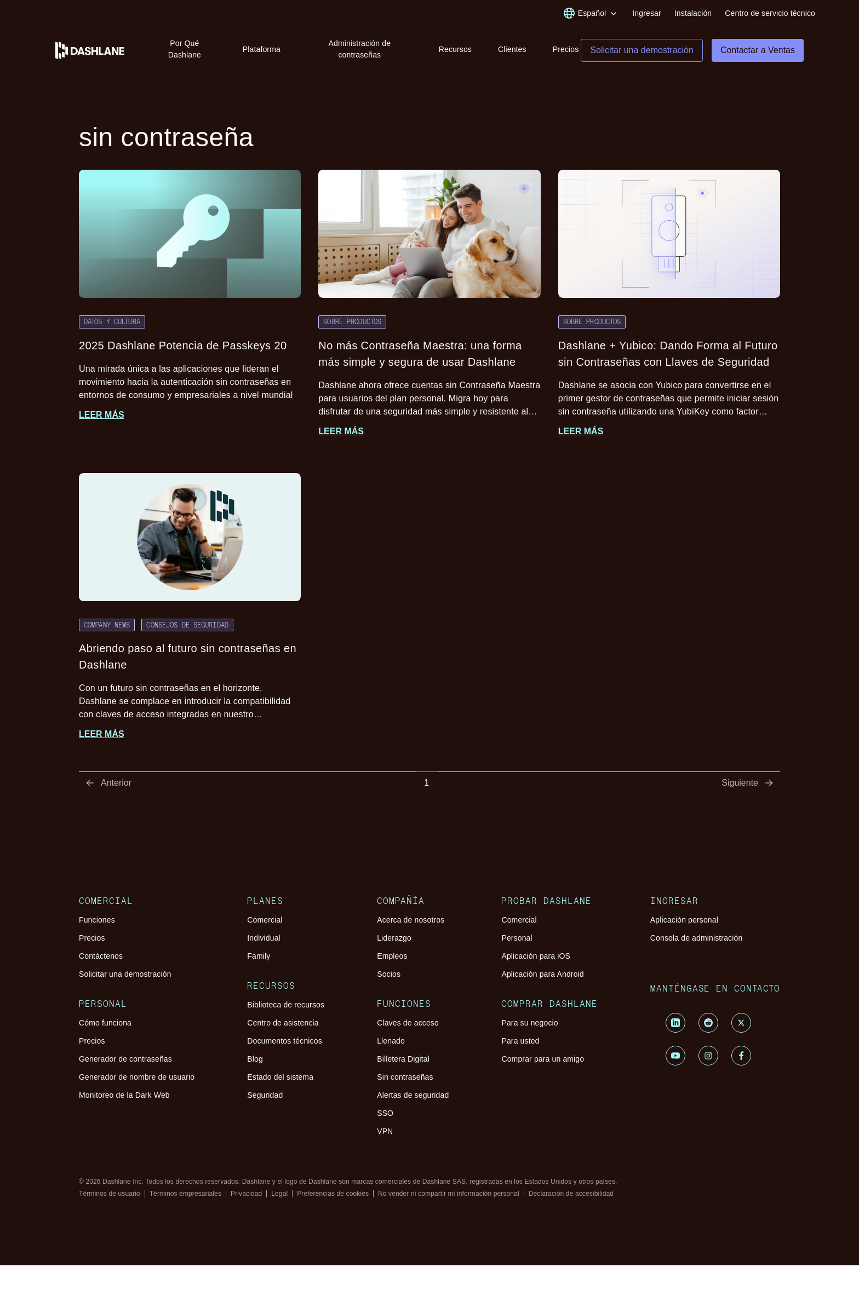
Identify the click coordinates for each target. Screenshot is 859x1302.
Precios (566, 49)
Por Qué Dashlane (184, 49)
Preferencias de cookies (333, 1195)
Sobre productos (352, 323)
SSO (385, 1114)
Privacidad (246, 1195)
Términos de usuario (109, 1195)
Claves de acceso (408, 1024)
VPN (385, 1132)
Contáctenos (101, 957)
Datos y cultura (112, 323)
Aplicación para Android (542, 975)
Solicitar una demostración (125, 975)
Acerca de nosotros (410, 921)
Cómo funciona (105, 1024)
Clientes (512, 49)
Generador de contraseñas (125, 1060)
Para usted (520, 1042)
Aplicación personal (684, 921)
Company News (107, 626)
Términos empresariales (185, 1195)
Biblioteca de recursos (285, 1006)
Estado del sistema (280, 1078)
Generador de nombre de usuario (136, 1078)
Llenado (391, 1042)
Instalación (693, 13)
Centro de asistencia (282, 1024)
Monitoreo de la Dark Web (124, 1096)
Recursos (455, 49)
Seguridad (265, 1096)
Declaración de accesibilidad (571, 1195)
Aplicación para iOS (535, 957)
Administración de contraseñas (359, 49)
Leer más (101, 416)
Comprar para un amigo (542, 1060)
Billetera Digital (403, 1060)
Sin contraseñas (405, 1078)
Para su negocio (529, 1024)
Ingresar (646, 13)
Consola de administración (696, 939)
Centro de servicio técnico (770, 13)
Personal (516, 939)
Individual (263, 939)
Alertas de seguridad (413, 1096)
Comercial (264, 921)
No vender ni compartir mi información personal (448, 1195)
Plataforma (261, 49)
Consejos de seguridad (187, 626)
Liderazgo (394, 939)
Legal (279, 1195)
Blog (255, 1060)
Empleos (392, 957)
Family (258, 957)
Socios (388, 975)
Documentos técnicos (284, 1042)
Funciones (97, 921)
